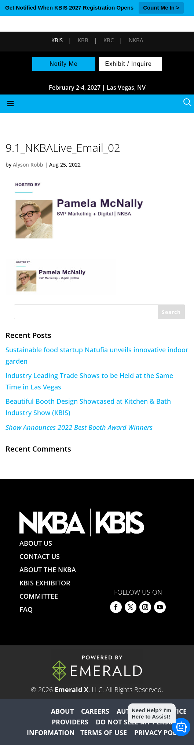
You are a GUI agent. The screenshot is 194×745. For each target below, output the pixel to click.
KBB (83, 40)
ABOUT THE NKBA (47, 569)
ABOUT (62, 711)
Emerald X (71, 689)
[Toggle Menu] (97, 104)
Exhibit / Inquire (128, 64)
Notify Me (64, 64)
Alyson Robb (28, 164)
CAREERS (95, 711)
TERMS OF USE (103, 732)
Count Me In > (161, 7)
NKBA (136, 40)
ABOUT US (35, 543)
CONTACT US (39, 556)
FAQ (26, 609)
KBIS (57, 40)
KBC (108, 40)
